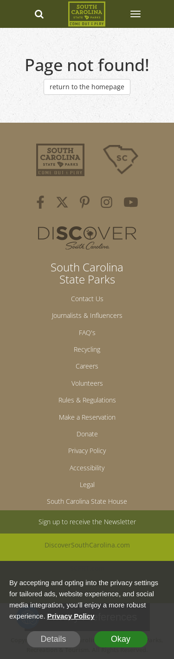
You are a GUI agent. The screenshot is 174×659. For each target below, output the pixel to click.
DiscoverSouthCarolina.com (87, 544)
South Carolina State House (87, 501)
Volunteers (87, 383)
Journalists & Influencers (87, 315)
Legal (87, 484)
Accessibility (87, 467)
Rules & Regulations (87, 399)
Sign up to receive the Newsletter (87, 521)
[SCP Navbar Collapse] (135, 14)
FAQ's (87, 332)
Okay (120, 639)
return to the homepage (87, 86)
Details (53, 639)
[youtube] (131, 203)
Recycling (87, 349)
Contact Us (87, 298)
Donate (87, 433)
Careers (87, 366)
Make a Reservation (87, 417)
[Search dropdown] (39, 14)
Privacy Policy (87, 450)
